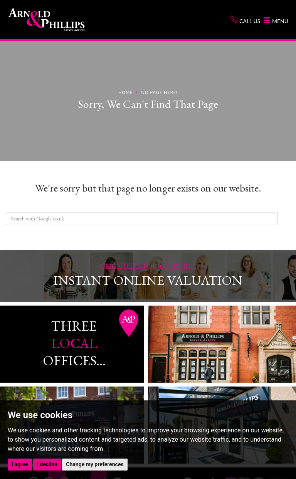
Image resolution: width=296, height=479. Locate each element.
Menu (276, 20)
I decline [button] (47, 464)
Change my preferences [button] (94, 464)
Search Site (283, 218)
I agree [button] (20, 464)
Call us (245, 19)
